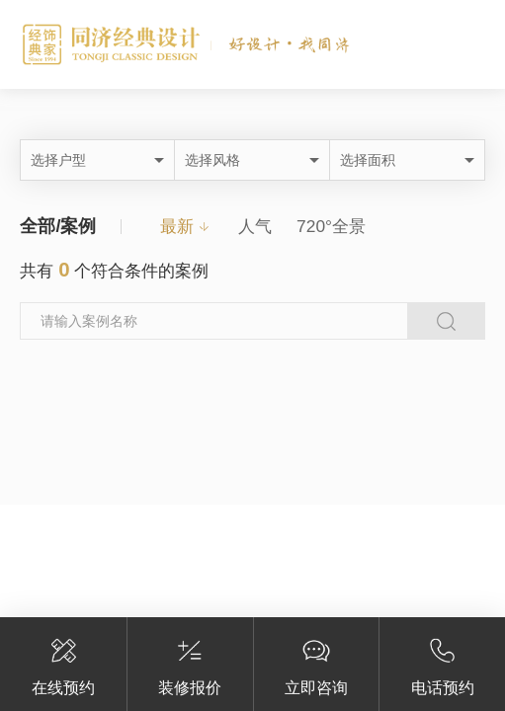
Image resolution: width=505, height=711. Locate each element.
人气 (255, 226)
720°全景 (331, 226)
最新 (177, 226)
